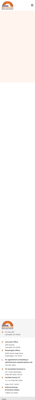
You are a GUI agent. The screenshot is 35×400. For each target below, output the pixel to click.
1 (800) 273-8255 (11, 393)
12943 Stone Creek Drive (14, 353)
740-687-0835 (10, 365)
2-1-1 (7, 380)
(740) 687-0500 (16, 380)
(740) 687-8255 (11, 374)
